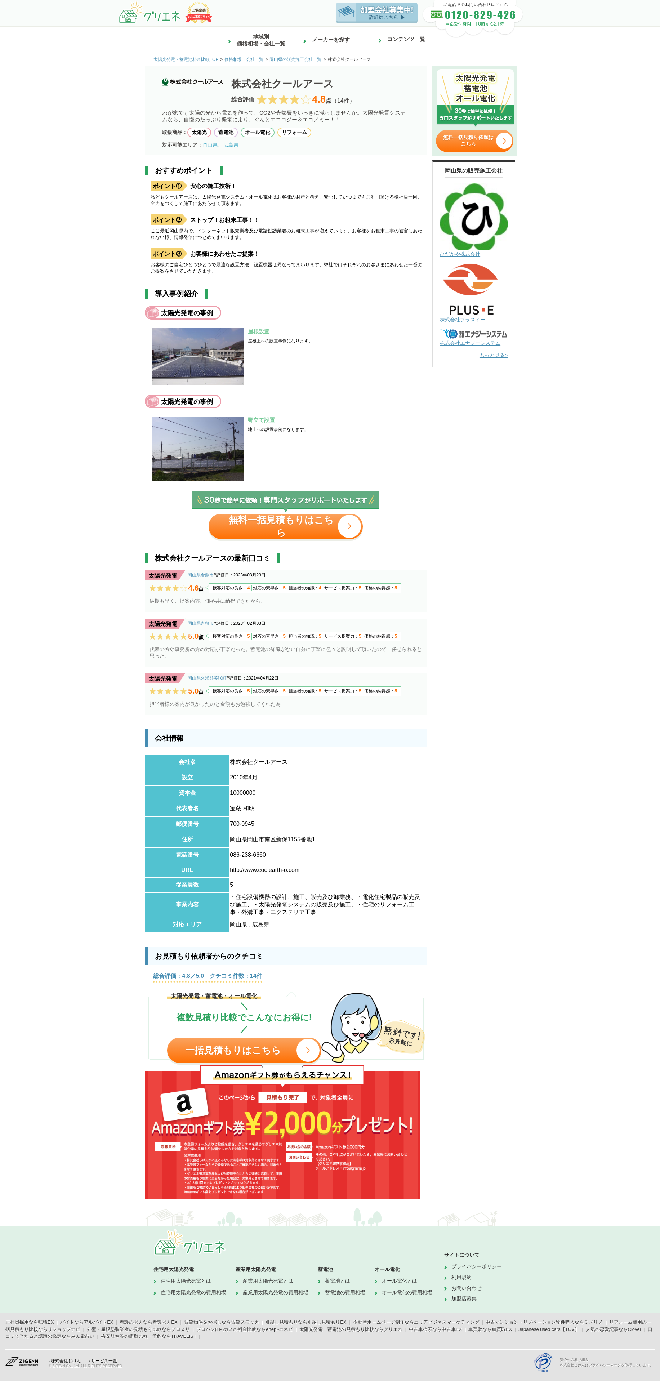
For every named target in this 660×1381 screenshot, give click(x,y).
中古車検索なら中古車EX (435, 1329)
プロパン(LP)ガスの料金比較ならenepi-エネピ (244, 1329)
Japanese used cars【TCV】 (548, 1329)
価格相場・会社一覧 (243, 59)
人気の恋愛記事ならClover (614, 1329)
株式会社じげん (66, 1360)
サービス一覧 (104, 1360)
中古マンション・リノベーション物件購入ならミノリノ (544, 1322)
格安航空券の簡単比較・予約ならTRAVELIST (148, 1336)
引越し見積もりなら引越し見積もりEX (305, 1322)
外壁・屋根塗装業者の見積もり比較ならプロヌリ (138, 1329)
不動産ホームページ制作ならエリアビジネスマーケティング (416, 1322)
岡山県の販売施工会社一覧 (295, 59)
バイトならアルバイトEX (86, 1322)
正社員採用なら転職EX (29, 1322)
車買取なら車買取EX (490, 1329)
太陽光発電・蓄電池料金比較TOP (185, 59)
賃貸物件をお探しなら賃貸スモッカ (221, 1322)
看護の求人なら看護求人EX (148, 1322)
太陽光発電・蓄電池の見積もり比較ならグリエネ (350, 1329)
